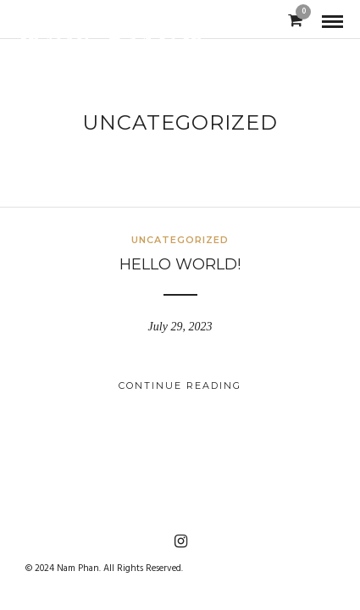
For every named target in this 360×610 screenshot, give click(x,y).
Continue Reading (180, 385)
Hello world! (180, 264)
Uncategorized (180, 240)
